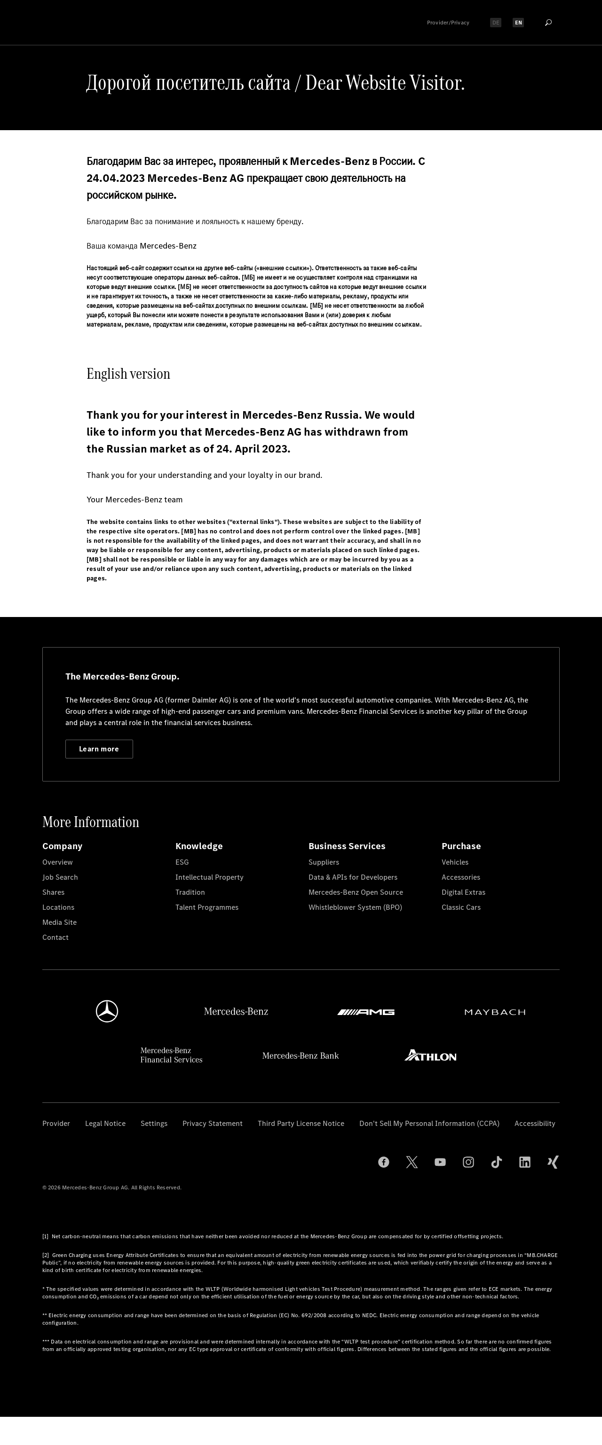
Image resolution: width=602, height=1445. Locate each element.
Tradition (190, 892)
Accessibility (535, 1123)
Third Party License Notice (301, 1123)
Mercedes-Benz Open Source (356, 892)
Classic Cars (461, 907)
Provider (56, 1123)
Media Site (59, 922)
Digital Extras (463, 892)
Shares (53, 892)
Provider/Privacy (448, 22)
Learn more (99, 749)
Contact (55, 937)
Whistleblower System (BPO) (355, 907)
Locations (58, 907)
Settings (154, 1123)
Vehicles (455, 862)
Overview (57, 862)
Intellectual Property (209, 877)
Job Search (60, 877)
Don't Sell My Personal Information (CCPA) (429, 1123)
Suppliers (324, 862)
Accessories (461, 877)
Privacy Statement (212, 1123)
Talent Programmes (206, 907)
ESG (182, 862)
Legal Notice (105, 1123)
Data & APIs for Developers (353, 877)
